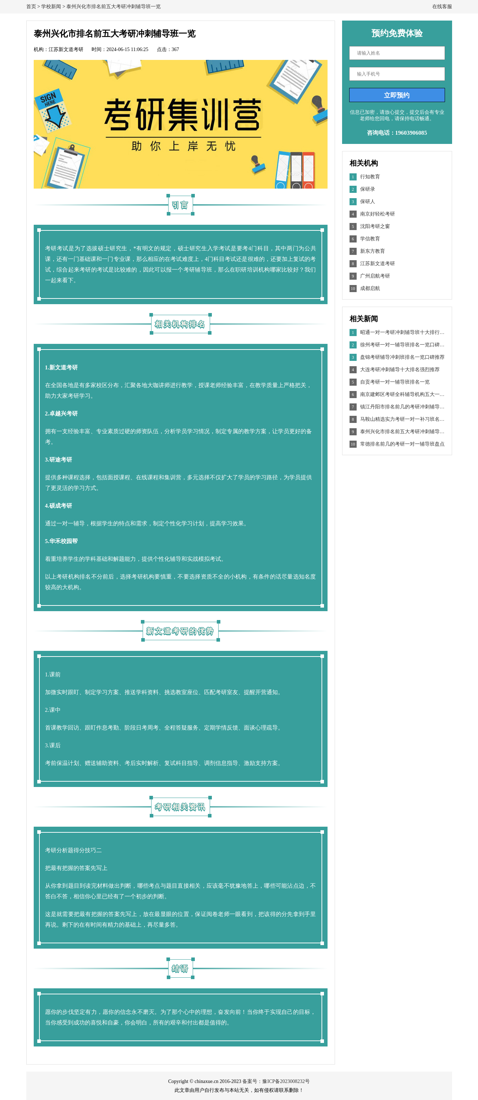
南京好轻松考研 (377, 214)
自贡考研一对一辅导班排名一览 (390, 382)
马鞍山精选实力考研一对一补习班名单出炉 (397, 419)
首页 (31, 6)
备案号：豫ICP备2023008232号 (276, 1081)
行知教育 (370, 176)
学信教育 (370, 238)
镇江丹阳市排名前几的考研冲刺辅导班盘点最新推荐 (397, 407)
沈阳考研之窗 (375, 226)
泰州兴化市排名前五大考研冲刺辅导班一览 (113, 6)
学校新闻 (51, 6)
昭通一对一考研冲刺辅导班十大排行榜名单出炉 (397, 332)
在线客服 (442, 6)
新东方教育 (372, 251)
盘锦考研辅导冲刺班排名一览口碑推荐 (397, 357)
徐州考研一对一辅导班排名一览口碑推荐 (397, 344)
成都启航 (370, 288)
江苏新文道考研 (377, 263)
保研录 (367, 189)
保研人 (367, 201)
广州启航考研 (375, 276)
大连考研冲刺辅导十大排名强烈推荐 (395, 369)
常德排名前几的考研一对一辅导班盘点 (397, 444)
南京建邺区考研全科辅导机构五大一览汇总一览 (397, 394)
